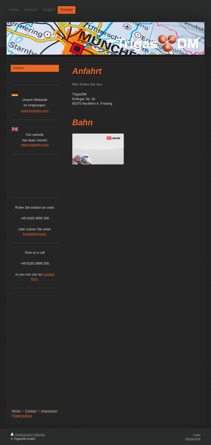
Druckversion (22, 434)
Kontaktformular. (35, 234)
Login (196, 434)
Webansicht (192, 438)
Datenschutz (23, 416)
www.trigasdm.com (35, 110)
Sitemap (39, 434)
